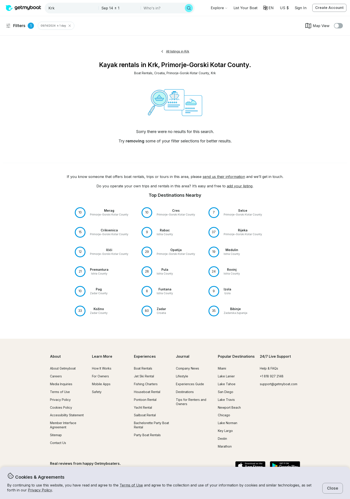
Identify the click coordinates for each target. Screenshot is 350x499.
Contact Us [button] (58, 443)
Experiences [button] (145, 356)
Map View (317, 25)
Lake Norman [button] (227, 423)
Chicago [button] (224, 415)
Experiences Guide (190, 384)
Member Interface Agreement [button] (63, 425)
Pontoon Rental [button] (145, 400)
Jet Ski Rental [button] (144, 376)
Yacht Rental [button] (143, 407)
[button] (245, 8)
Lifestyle (182, 376)
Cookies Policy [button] (61, 407)
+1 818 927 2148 (271, 376)
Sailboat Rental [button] (145, 415)
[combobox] (72, 8)
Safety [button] (97, 392)
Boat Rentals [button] (143, 368)
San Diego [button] (225, 392)
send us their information (224, 176)
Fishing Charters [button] (146, 384)
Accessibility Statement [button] (67, 415)
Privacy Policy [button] (40, 490)
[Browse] (219, 8)
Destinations (185, 392)
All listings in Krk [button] (175, 51)
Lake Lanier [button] (226, 376)
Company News (187, 368)
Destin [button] (222, 438)
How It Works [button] (101, 368)
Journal (182, 356)
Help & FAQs (269, 368)
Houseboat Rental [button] (147, 392)
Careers (56, 376)
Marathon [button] (225, 446)
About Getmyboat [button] (63, 368)
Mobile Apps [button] (101, 384)
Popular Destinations (236, 356)
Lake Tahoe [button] (226, 384)
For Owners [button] (100, 376)
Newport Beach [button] (229, 407)
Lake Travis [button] (226, 400)
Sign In (300, 8)
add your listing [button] (239, 186)
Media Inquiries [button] (61, 384)
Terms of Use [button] (131, 485)
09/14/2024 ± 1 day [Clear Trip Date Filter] (56, 25)
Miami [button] (222, 368)
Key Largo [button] (225, 431)
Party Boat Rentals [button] (147, 435)
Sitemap (56, 435)
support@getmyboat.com (278, 384)
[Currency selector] (284, 7)
